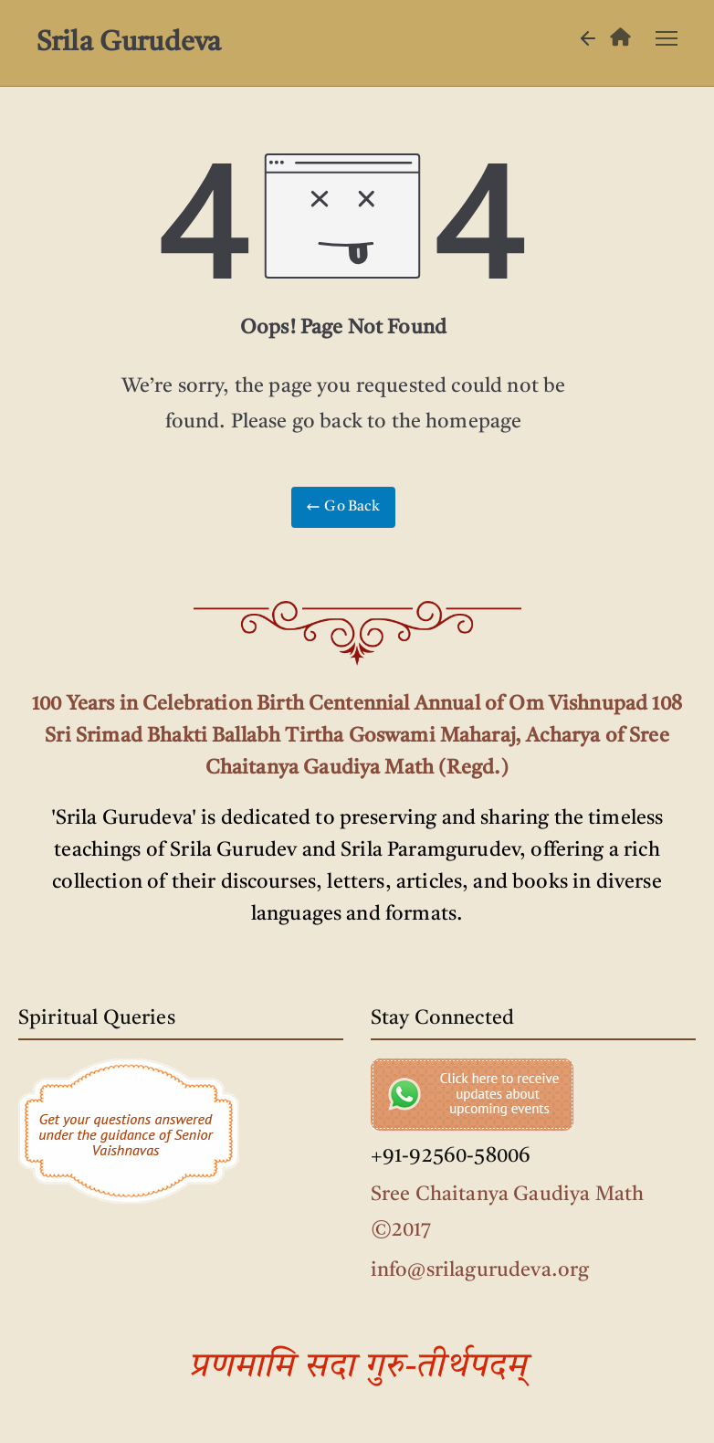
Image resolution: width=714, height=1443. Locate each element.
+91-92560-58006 (450, 1156)
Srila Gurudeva (129, 43)
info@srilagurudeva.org (480, 1270)
